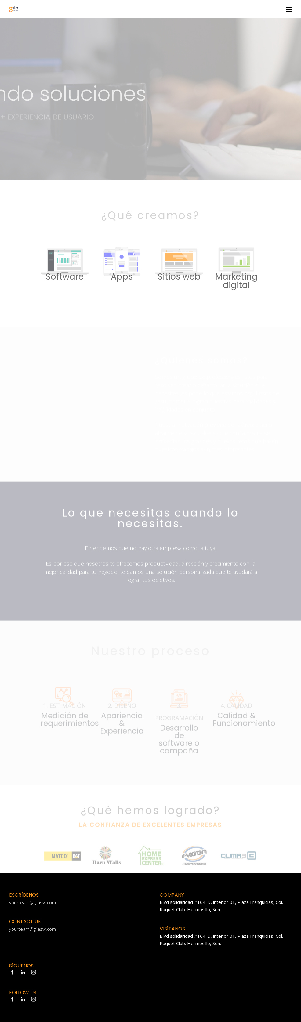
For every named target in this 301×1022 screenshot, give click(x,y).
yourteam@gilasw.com (32, 902)
